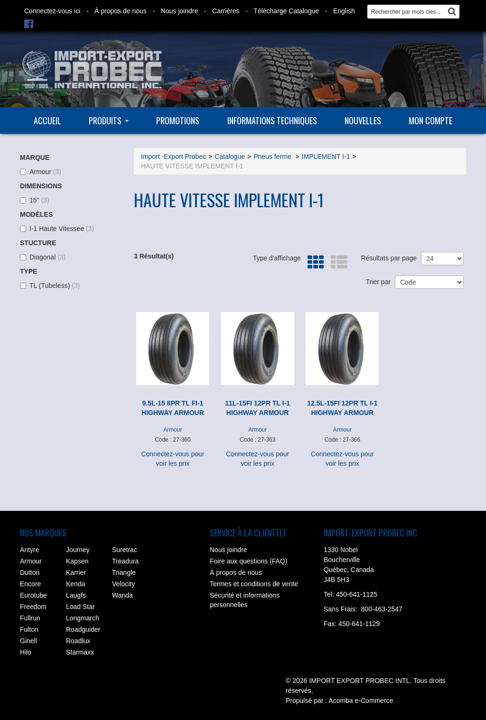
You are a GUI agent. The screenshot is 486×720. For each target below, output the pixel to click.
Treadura (125, 561)
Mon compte (430, 120)
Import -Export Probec (173, 156)
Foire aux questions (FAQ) (248, 561)
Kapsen (77, 561)
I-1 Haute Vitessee (57, 228)
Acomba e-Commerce (360, 700)
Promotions (177, 120)
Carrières (226, 11)
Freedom (33, 606)
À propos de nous (120, 11)
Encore (30, 584)
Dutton (29, 572)
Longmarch (82, 618)
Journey (78, 550)
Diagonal (42, 257)
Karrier (76, 572)
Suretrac (124, 550)
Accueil (47, 120)
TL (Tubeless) (50, 285)
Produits (109, 120)
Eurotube (33, 595)
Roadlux (78, 641)
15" (34, 200)
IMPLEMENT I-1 (326, 156)
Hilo (25, 652)
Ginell (28, 641)
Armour (40, 171)
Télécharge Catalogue (286, 11)
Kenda (75, 584)
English (344, 11)
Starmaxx (80, 652)
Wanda (122, 595)
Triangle (124, 572)
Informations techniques (272, 120)
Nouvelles (363, 120)
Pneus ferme (273, 156)
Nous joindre (179, 11)
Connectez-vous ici (52, 11)
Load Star (80, 606)
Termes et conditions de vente (254, 584)
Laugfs (76, 595)
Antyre (29, 550)
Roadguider (83, 629)
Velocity (123, 584)
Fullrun (30, 618)
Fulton (29, 629)
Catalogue (230, 156)
